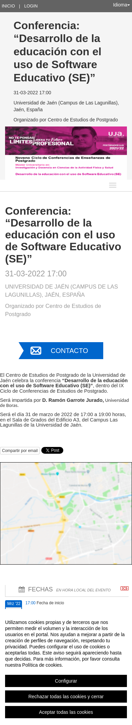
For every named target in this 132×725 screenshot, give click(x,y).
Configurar (66, 681)
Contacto (69, 350)
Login (31, 5)
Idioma (121, 4)
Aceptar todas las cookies (66, 712)
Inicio (8, 5)
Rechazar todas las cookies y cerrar (66, 696)
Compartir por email (20, 450)
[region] (66, 667)
